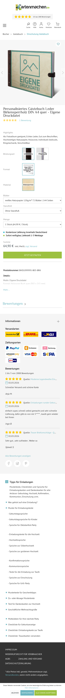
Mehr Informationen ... (32, 688)
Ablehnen (15, 693)
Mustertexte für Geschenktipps (22, 592)
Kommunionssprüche (19, 566)
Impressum (11, 649)
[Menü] (4, 25)
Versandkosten (12, 674)
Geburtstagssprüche (18, 513)
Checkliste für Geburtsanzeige (22, 624)
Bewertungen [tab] (15, 304)
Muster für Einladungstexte (20, 508)
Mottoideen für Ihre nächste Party (23, 618)
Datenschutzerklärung (18, 663)
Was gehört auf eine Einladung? (22, 502)
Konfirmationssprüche (19, 560)
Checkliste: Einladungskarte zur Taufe (25, 630)
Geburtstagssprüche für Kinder (23, 519)
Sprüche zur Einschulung (20, 577)
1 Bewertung (25, 120)
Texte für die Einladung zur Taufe (24, 572)
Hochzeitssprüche (17, 540)
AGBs (7, 658)
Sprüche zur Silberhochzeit (21, 545)
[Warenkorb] (57, 25)
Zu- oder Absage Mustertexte (21, 598)
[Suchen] (28, 25)
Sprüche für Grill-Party (19, 583)
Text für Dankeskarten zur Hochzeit (24, 604)
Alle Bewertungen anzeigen (18, 455)
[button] (6, 289)
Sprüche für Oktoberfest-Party (22, 525)
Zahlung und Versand (30, 658)
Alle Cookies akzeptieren (46, 693)
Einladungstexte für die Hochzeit (24, 534)
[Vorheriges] (2, 72)
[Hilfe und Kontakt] (34, 25)
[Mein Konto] (41, 25)
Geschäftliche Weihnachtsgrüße (22, 609)
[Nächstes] (63, 72)
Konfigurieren (27, 693)
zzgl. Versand (31, 246)
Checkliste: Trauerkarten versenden (24, 635)
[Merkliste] (48, 25)
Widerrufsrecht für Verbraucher (23, 654)
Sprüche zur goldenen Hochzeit (23, 551)
